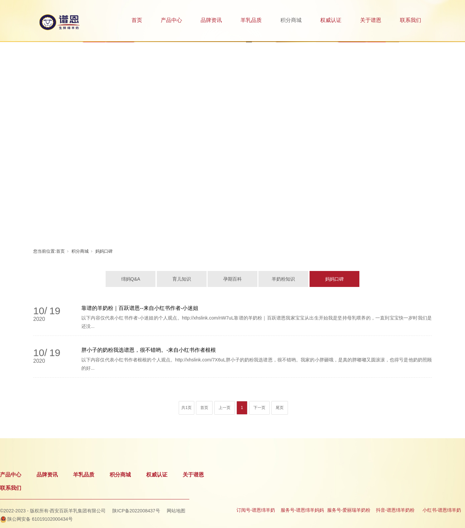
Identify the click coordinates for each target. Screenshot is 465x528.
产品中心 (171, 20)
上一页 (225, 407)
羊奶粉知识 (283, 279)
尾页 (280, 407)
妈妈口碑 (104, 251)
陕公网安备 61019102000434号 (40, 519)
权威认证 (330, 20)
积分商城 (291, 20)
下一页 (259, 407)
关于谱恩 (370, 20)
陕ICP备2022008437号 (136, 510)
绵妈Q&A (130, 279)
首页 (137, 20)
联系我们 (410, 20)
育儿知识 (181, 279)
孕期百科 (232, 279)
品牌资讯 (211, 20)
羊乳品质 (251, 20)
